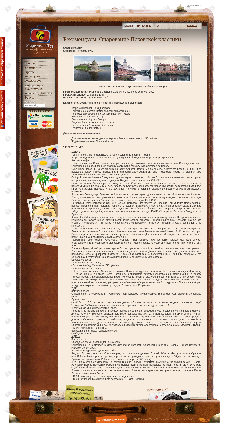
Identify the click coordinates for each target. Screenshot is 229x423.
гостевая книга (38, 102)
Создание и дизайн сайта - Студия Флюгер (204, 420)
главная (38, 63)
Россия (77, 48)
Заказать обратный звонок (2, 61)
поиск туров (38, 81)
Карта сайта (195, 6)
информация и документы (38, 87)
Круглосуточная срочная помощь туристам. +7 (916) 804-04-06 (79, 392)
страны (38, 72)
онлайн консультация (2, 109)
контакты (192, 25)
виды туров (38, 76)
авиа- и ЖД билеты (38, 93)
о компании (38, 68)
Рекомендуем (79, 39)
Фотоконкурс (168, 394)
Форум (38, 98)
